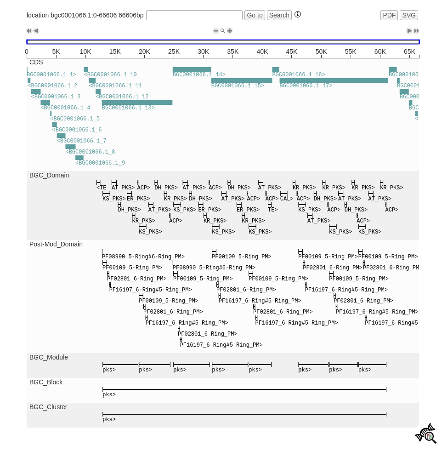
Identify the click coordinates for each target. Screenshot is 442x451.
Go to (254, 15)
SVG (409, 15)
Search (279, 15)
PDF (389, 15)
